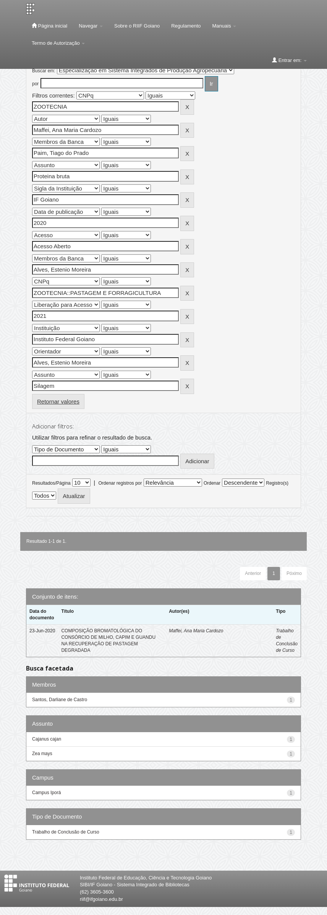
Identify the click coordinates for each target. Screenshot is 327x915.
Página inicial (49, 26)
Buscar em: (43, 70)
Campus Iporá (46, 792)
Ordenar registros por (120, 483)
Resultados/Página (51, 483)
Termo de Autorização (58, 43)
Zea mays (42, 753)
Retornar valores (58, 401)
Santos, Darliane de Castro (59, 699)
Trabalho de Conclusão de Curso (65, 832)
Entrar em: (289, 60)
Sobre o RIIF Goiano (137, 26)
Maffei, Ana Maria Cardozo (196, 630)
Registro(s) (277, 483)
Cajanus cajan (46, 739)
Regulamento (186, 26)
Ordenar (212, 483)
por (35, 83)
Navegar (91, 26)
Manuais (224, 26)
